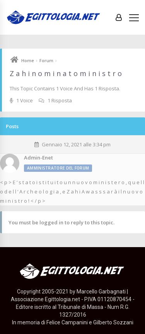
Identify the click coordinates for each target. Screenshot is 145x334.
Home (27, 60)
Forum (46, 60)
